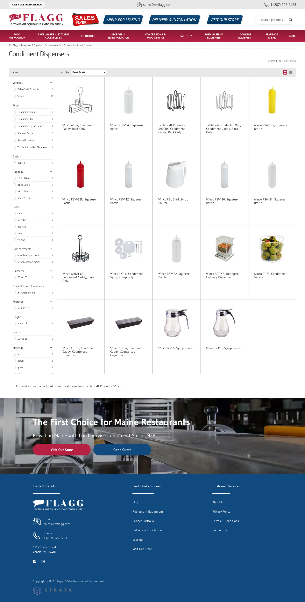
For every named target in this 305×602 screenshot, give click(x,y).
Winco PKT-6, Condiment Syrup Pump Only (126, 275)
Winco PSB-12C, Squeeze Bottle (126, 126)
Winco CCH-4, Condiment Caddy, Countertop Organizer (127, 351)
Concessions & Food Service (57, 45)
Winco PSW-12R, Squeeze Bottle (79, 201)
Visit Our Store (62, 450)
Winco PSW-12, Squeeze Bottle (126, 201)
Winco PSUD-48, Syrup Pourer (173, 201)
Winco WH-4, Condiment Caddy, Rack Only (78, 126)
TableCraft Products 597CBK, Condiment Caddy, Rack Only (171, 128)
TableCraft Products (28, 89)
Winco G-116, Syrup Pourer (224, 348)
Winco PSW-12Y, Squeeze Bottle (270, 126)
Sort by (64, 72)
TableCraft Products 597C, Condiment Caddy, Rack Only (223, 128)
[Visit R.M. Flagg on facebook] (34, 561)
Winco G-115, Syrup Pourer (176, 348)
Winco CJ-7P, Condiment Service (270, 275)
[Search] (275, 20)
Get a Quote (122, 450)
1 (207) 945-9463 (55, 538)
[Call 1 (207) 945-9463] (280, 4)
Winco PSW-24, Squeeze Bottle (270, 201)
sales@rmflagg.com (57, 524)
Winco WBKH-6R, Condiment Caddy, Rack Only (78, 277)
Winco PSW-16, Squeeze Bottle (222, 201)
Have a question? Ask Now (27, 4)
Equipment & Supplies (31, 45)
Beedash (98, 581)
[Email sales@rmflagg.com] (155, 4)
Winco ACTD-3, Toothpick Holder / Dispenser (222, 275)
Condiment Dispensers (83, 45)
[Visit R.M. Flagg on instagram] (43, 561)
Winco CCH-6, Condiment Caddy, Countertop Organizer (79, 351)
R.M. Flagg (13, 45)
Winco (21, 96)
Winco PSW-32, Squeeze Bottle (174, 275)
